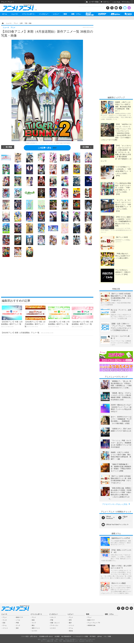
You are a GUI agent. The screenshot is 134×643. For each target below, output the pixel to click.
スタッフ (53, 617)
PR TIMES (93, 636)
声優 (17, 623)
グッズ (18, 625)
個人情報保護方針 (66, 636)
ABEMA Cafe (91, 625)
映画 (33, 620)
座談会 (71, 631)
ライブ (34, 623)
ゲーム (5, 625)
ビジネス (34, 631)
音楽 (4, 623)
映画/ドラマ (19, 617)
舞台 (33, 625)
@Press (99, 636)
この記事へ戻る (47, 148)
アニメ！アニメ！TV (93, 623)
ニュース (14, 14)
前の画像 (9, 147)
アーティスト (54, 625)
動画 (65, 14)
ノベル (18, 620)
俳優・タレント (55, 623)
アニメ (5, 617)
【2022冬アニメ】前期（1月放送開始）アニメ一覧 (27, 333)
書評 (70, 623)
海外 (17, 628)
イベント (5, 628)
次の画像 (86, 147)
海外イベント (36, 628)
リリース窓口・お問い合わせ (29, 636)
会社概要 (57, 636)
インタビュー (43, 14)
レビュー (56, 14)
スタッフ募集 (107, 636)
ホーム (4, 14)
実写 (70, 620)
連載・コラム (76, 14)
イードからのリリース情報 (80, 636)
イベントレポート (28, 14)
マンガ (5, 620)
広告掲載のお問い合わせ (46, 636)
